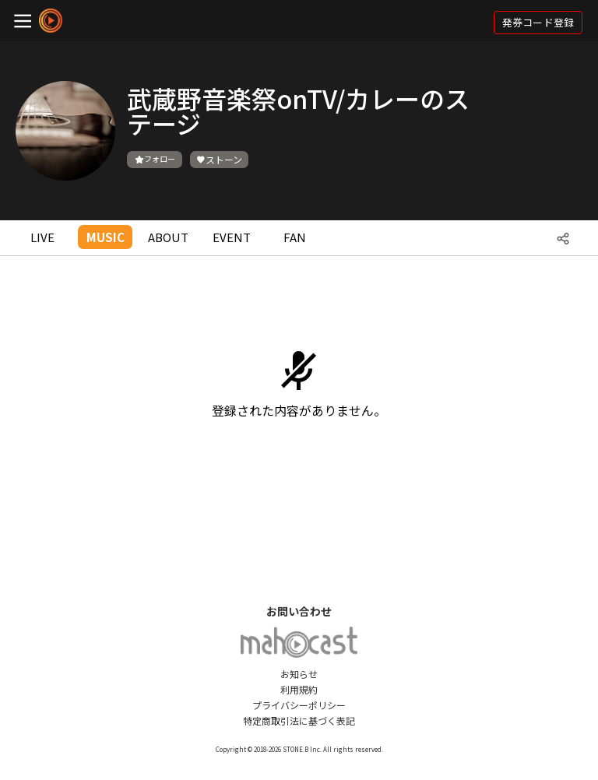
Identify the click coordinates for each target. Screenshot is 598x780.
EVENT (232, 237)
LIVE (42, 237)
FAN (294, 237)
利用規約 (299, 689)
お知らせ (299, 673)
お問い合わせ (299, 611)
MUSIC (105, 237)
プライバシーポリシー (299, 704)
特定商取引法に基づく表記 (299, 720)
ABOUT (168, 237)
